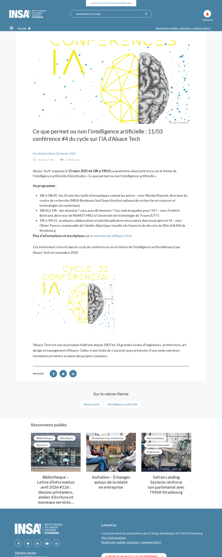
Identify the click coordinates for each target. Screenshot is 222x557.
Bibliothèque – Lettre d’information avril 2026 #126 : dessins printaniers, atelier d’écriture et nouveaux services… (55, 490)
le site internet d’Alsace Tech (111, 236)
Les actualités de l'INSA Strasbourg (111, 3)
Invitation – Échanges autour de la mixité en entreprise (111, 482)
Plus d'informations (113, 537)
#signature (153, 451)
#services (42, 445)
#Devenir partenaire (158, 445)
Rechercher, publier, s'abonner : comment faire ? (183, 28)
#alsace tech (91, 404)
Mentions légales (26, 552)
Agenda (23, 28)
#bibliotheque (45, 438)
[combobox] (109, 14)
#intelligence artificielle (122, 404)
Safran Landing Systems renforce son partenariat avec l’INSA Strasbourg (166, 485)
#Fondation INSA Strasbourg (107, 438)
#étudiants (66, 438)
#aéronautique (155, 438)
